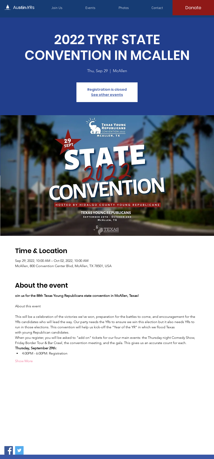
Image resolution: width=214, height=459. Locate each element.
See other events (107, 94)
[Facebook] (8, 450)
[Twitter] (19, 450)
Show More (24, 361)
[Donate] (193, 7)
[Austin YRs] (32, 7)
